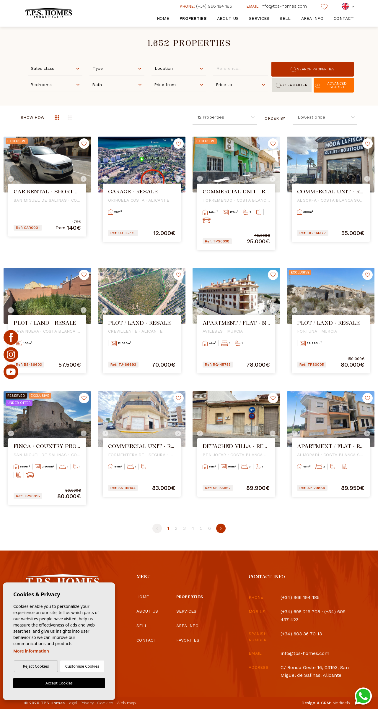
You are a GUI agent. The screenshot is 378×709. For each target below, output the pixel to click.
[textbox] (56, 68)
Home (163, 18)
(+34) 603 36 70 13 (301, 634)
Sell (285, 18)
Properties (193, 18)
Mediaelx (341, 702)
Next (85, 179)
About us (228, 18)
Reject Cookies (36, 666)
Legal (72, 702)
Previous (9, 179)
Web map (126, 702)
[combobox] (55, 68)
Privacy (87, 702)
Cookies (105, 702)
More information (31, 651)
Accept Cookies (59, 683)
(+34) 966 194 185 (206, 6)
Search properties (313, 69)
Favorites (188, 640)
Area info (312, 18)
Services (259, 18)
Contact (344, 18)
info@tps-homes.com (276, 6)
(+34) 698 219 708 (300, 611)
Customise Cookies (82, 666)
